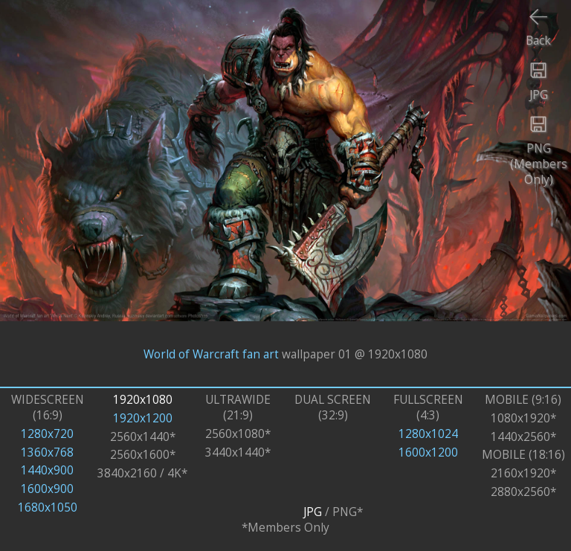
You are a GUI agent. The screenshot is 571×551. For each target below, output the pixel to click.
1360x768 (47, 452)
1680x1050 (47, 507)
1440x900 (47, 470)
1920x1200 (142, 418)
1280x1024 (428, 434)
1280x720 (47, 434)
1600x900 (47, 489)
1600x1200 (428, 452)
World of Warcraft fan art (211, 353)
